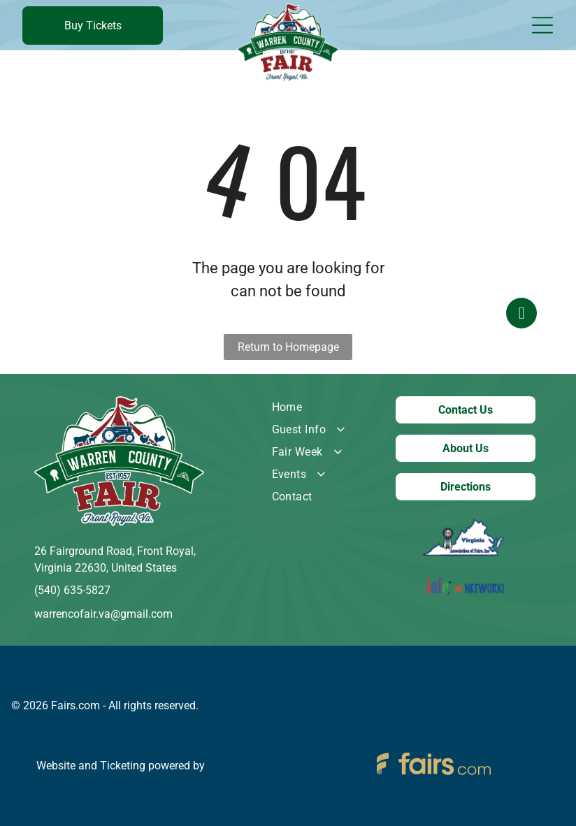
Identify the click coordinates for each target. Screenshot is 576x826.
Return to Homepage (288, 347)
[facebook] (521, 413)
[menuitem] (319, 407)
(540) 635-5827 (72, 590)
